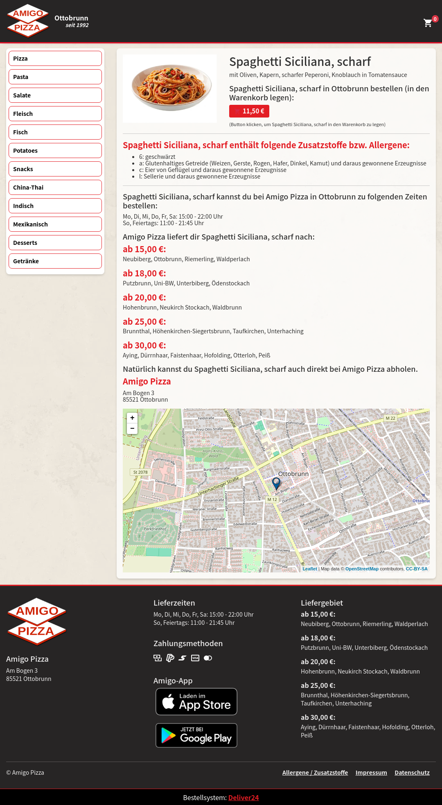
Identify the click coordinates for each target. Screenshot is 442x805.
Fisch (20, 132)
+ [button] (132, 418)
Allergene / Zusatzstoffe (315, 772)
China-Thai (28, 187)
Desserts (25, 242)
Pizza (20, 58)
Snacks (23, 169)
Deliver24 (243, 797)
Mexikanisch (30, 224)
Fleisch (23, 113)
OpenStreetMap (362, 568)
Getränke (26, 261)
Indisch (23, 205)
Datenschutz (412, 772)
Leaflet (309, 568)
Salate (22, 95)
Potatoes (25, 150)
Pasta (20, 76)
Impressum (371, 772)
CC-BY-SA (417, 568)
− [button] (132, 429)
